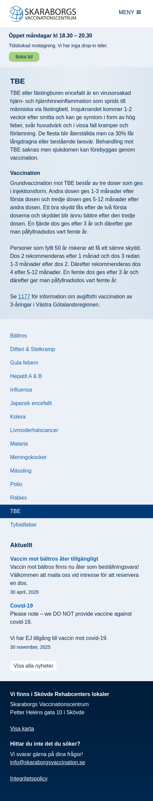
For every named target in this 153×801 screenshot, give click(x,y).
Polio (16, 484)
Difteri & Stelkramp (32, 349)
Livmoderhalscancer (34, 430)
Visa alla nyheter (33, 666)
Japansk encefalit (31, 403)
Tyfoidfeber (23, 525)
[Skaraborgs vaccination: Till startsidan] (51, 14)
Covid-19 (21, 606)
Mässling (20, 471)
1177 (24, 296)
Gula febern (24, 363)
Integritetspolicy (29, 778)
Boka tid (24, 56)
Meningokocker (28, 457)
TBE (15, 511)
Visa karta (22, 728)
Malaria (19, 444)
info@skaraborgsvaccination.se (47, 762)
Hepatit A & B (26, 376)
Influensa (21, 390)
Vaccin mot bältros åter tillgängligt (54, 559)
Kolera (18, 417)
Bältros (18, 336)
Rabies (18, 498)
